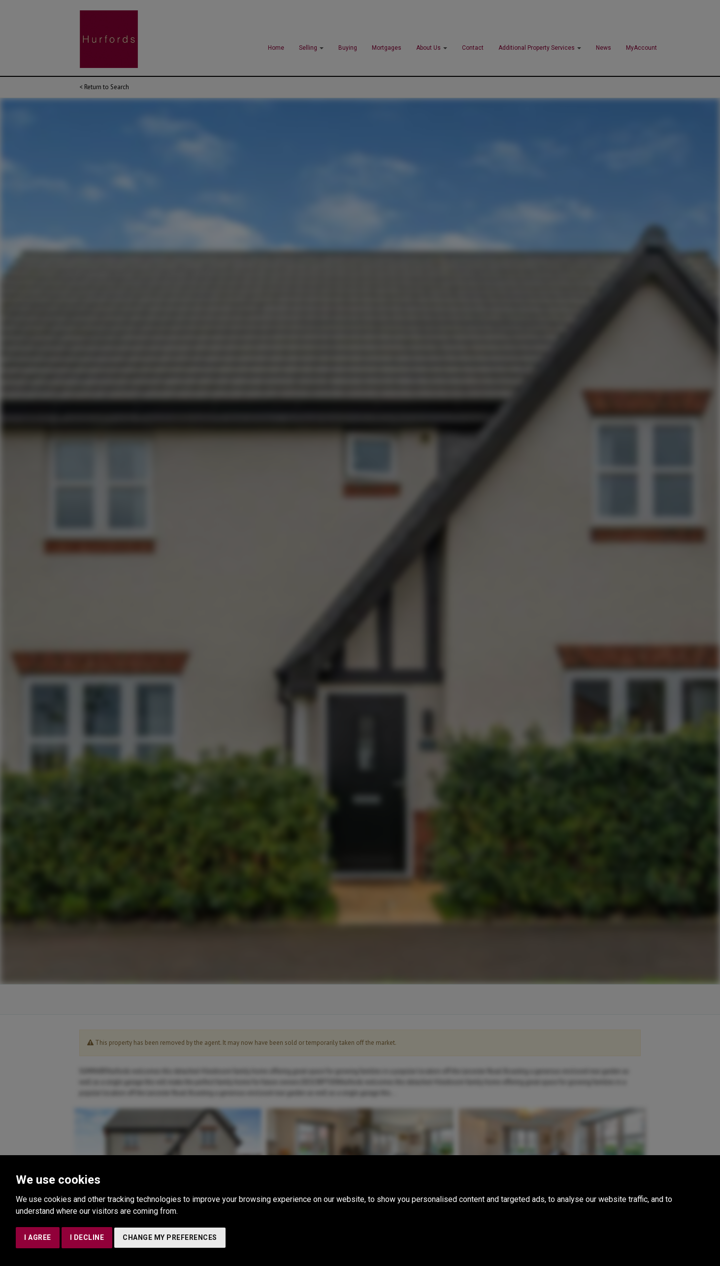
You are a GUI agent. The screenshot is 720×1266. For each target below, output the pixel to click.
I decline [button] (87, 1237)
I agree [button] (37, 1237)
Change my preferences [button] (170, 1237)
